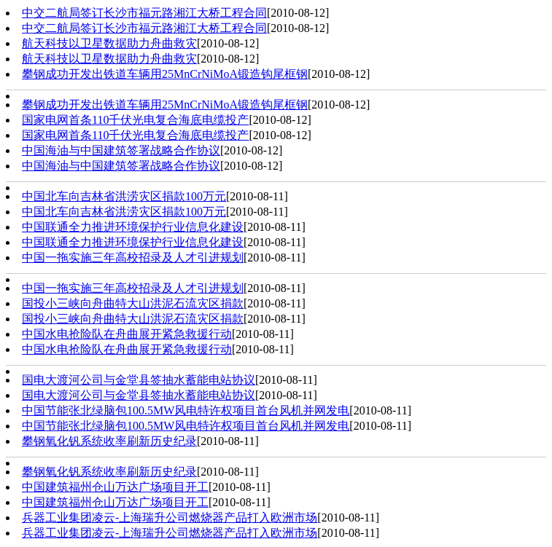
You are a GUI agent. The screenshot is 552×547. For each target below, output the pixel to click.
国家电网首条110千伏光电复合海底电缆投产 (135, 120)
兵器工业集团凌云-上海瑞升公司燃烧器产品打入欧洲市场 (169, 517)
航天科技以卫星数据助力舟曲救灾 (109, 43)
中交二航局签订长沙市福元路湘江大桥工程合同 (144, 13)
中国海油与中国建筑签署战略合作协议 (121, 150)
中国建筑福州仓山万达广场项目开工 (115, 487)
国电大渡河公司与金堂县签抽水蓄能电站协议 (138, 380)
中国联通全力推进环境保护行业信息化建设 (133, 227)
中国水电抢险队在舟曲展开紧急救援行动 (127, 334)
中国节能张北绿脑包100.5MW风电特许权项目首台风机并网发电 (185, 410)
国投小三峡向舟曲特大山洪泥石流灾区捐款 (133, 303)
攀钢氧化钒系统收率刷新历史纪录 (109, 441)
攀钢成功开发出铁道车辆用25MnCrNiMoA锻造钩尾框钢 (165, 74)
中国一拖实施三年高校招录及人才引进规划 (133, 257)
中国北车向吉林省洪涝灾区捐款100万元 (124, 196)
